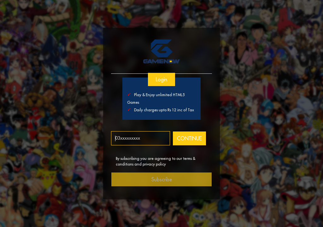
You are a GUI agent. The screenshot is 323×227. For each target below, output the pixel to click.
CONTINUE (189, 138)
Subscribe (161, 179)
